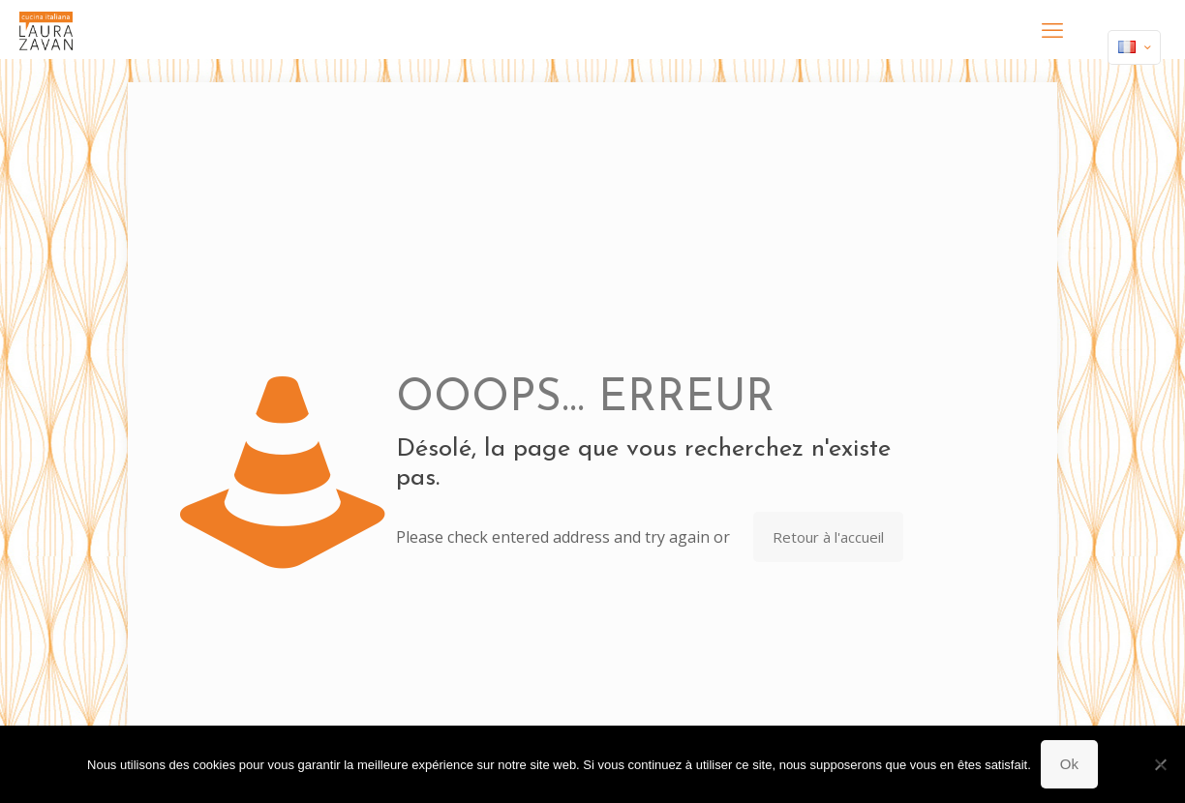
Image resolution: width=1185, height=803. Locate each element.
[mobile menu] (1052, 29)
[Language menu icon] (1134, 47)
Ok (1069, 764)
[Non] (1160, 764)
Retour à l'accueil (828, 537)
